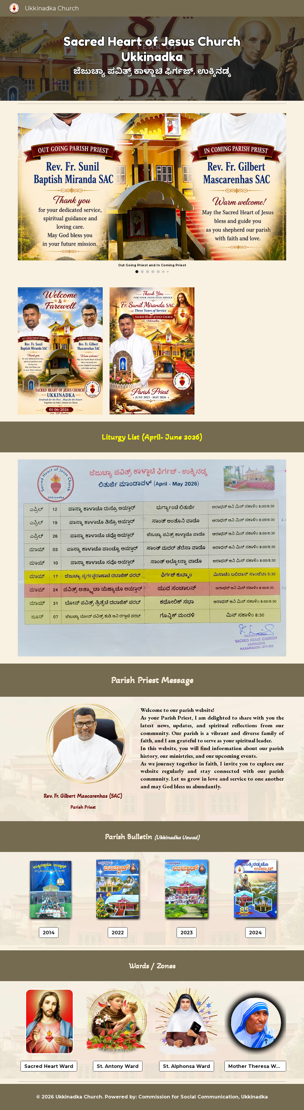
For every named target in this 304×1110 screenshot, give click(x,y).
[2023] (186, 932)
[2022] (117, 932)
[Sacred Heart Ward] (49, 1066)
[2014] (48, 932)
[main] (152, 437)
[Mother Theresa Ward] (255, 1066)
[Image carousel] (152, 193)
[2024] (255, 932)
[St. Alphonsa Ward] (186, 1066)
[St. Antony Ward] (117, 1066)
